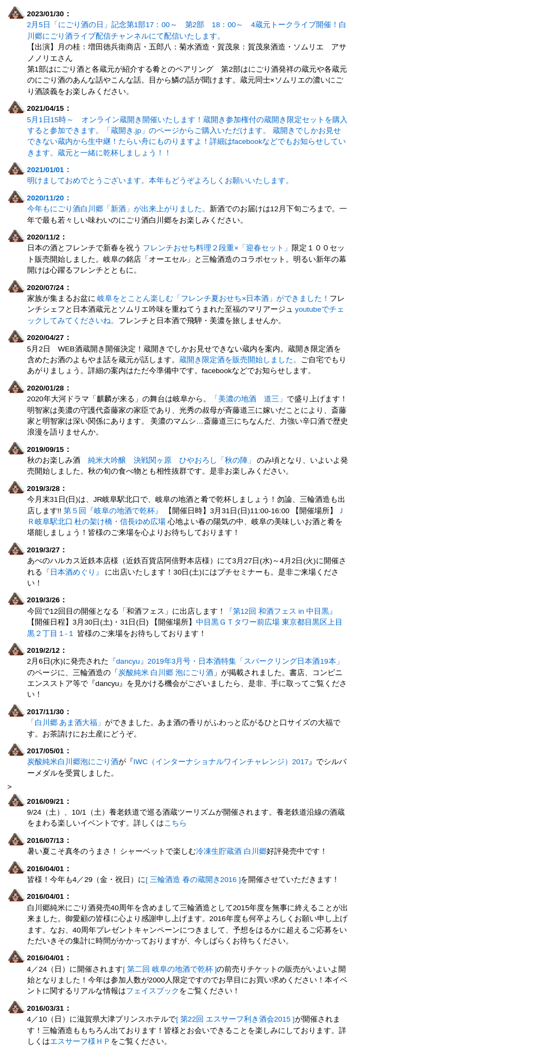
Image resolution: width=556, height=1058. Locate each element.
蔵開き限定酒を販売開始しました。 (240, 360)
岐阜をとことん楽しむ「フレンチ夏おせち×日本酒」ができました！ (213, 298)
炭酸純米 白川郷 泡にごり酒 (166, 673)
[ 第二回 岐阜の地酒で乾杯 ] (170, 969)
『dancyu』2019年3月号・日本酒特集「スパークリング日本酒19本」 (226, 661)
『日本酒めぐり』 (72, 572)
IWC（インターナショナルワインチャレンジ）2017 (221, 762)
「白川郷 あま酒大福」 (66, 723)
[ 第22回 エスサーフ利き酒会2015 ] (235, 1019)
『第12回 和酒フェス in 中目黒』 (281, 611)
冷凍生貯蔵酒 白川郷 (231, 851)
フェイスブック (152, 991)
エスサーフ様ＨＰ (80, 1041)
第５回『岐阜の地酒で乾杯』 (111, 511)
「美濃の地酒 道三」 (249, 399)
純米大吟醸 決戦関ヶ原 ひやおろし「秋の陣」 (171, 460)
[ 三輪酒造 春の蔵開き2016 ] (193, 880)
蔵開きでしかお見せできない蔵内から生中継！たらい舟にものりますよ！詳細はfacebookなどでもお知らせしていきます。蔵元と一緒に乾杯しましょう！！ (186, 142)
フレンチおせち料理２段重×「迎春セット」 (217, 248)
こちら (175, 823)
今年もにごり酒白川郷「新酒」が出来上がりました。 (118, 209)
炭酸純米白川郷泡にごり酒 (72, 762)
